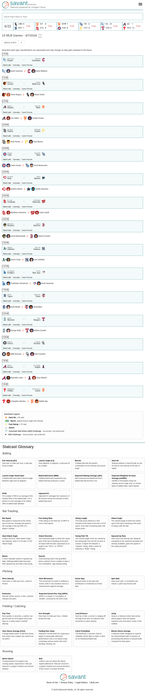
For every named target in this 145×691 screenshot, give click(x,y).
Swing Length (81, 518)
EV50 (4, 493)
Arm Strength (44, 614)
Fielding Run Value (47, 631)
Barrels (78, 461)
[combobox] (72, 16)
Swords (42, 556)
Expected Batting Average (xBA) (88, 476)
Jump (113, 614)
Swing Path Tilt (81, 536)
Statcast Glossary (18, 446)
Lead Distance (81, 614)
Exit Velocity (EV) (9, 461)
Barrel (13, 421)
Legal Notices (82, 682)
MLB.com (94, 682)
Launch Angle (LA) (46, 461)
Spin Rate (115, 579)
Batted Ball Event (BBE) (49, 476)
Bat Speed (6, 518)
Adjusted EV (44, 493)
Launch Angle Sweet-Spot (13, 476)
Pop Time (6, 614)
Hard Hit (12, 418)
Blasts (5, 556)
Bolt (40, 659)
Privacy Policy (67, 682)
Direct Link (7, 65)
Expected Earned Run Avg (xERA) (53, 594)
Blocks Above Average (120, 631)
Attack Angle (116, 518)
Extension (6, 594)
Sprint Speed (7, 659)
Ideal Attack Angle (10, 536)
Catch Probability (82, 631)
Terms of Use (52, 682)
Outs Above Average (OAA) (13, 631)
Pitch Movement (46, 579)
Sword (11, 428)
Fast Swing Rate (45, 518)
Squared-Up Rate (118, 536)
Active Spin (80, 579)
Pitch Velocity (8, 579)
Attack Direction (45, 536)
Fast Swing (13, 424)
